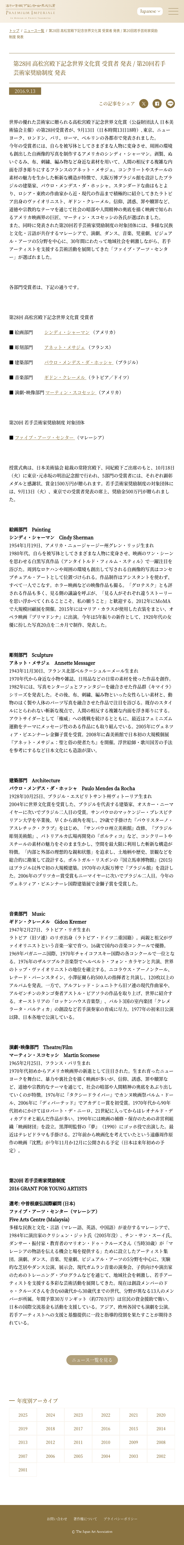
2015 (133, 1428)
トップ (14, 30)
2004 (105, 1456)
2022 (105, 1415)
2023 (78, 1415)
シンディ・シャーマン (67, 332)
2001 (23, 1469)
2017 (78, 1428)
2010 (105, 1442)
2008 (161, 1442)
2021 (133, 1415)
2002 (161, 1456)
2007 (23, 1456)
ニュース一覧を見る (92, 1360)
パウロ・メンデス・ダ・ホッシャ (78, 362)
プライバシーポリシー (120, 1518)
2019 (23, 1428)
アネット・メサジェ (64, 347)
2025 (23, 1415)
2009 (133, 1442)
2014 (161, 1428)
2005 (78, 1456)
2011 (78, 1442)
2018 (50, 1428)
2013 (23, 1442)
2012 (50, 1442)
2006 (50, 1456)
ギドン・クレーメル (65, 377)
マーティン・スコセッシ (70, 392)
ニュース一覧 (34, 30)
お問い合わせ (57, 1518)
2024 (50, 1415)
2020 (161, 1415)
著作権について (85, 1518)
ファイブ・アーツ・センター (45, 437)
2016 (105, 1428)
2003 (133, 1456)
